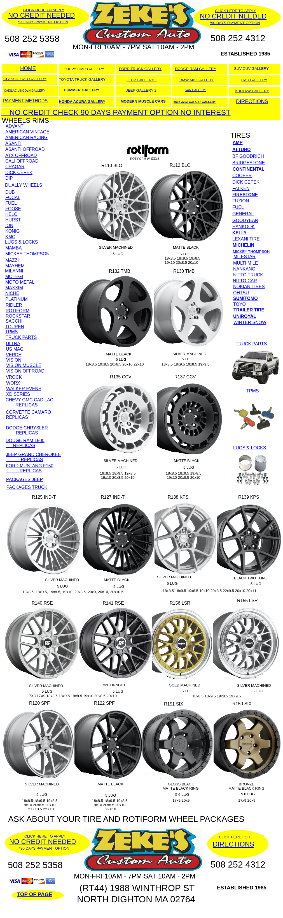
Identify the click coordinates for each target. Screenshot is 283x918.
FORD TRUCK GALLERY (140, 69)
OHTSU (241, 292)
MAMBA (13, 248)
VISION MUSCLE (23, 365)
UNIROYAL (244, 316)
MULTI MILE (245, 263)
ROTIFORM (17, 310)
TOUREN (14, 326)
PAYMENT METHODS (25, 100)
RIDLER (14, 305)
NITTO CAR (245, 280)
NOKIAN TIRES (249, 286)
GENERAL (243, 213)
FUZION (240, 200)
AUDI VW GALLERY (252, 91)
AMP (238, 142)
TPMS (11, 331)
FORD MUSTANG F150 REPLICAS (29, 468)
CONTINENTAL (248, 169)
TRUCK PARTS (21, 337)
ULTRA (13, 343)
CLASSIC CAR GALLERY (24, 79)
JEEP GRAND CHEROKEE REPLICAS (33, 457)
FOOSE (13, 208)
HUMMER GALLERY (81, 90)
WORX (13, 383)
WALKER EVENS (23, 388)
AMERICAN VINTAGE (27, 132)
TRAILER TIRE (248, 309)
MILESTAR (244, 256)
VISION (13, 360)
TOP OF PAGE (34, 894)
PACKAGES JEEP (24, 479)
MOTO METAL (19, 282)
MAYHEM (15, 265)
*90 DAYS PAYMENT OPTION (44, 848)
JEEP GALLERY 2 (141, 90)
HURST (13, 220)
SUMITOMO (245, 298)
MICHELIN (243, 245)
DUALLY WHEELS (23, 185)
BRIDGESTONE (248, 162)
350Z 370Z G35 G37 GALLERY (195, 101)
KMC (10, 236)
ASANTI (13, 143)
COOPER (242, 175)
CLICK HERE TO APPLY (45, 836)
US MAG (15, 349)
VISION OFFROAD (25, 371)
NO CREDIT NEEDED (42, 841)
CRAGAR (14, 166)
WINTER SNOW (249, 322)
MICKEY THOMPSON (27, 253)
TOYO (239, 304)
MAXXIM (14, 287)
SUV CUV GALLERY (251, 68)
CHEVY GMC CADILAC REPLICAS (29, 402)
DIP (9, 178)
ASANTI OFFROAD (25, 149)
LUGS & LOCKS (21, 242)
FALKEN (240, 188)
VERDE (13, 354)
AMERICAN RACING (26, 137)
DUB (10, 192)
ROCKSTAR (18, 316)
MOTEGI (14, 276)
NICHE (12, 293)
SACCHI (14, 321)
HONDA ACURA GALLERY (82, 102)
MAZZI (12, 260)
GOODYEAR (245, 220)
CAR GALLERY (254, 80)
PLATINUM (16, 299)
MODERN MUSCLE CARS (143, 101)
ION (9, 225)
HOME (28, 68)
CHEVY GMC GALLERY (84, 69)
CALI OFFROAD (21, 161)
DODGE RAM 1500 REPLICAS (25, 443)
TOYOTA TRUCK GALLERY (82, 79)
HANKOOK (243, 226)
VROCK (14, 377)
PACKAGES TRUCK (26, 487)
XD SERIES (18, 394)
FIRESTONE (245, 194)
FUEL (11, 203)
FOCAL (12, 197)
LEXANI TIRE (246, 239)
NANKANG (244, 269)
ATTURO (241, 149)
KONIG (12, 231)
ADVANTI (15, 126)
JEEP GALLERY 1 (142, 80)
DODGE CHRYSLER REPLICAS (27, 430)
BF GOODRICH (248, 156)
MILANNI (14, 271)
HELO (11, 214)
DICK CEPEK (18, 172)
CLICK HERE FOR (234, 837)
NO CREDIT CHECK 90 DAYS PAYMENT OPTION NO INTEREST (116, 112)
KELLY (239, 232)
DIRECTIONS (233, 844)
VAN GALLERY (195, 90)
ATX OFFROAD (21, 155)
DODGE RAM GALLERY (195, 69)
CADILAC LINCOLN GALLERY (24, 90)
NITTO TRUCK (248, 274)
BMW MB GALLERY (196, 80)
